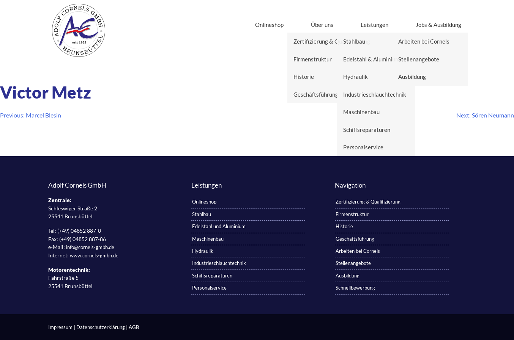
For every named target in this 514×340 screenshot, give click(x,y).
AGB (134, 327)
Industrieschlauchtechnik (219, 263)
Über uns (322, 24)
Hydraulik (202, 251)
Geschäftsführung (355, 239)
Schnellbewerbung (355, 288)
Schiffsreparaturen (212, 276)
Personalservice (209, 288)
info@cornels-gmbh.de (90, 247)
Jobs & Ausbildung (438, 24)
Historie (344, 226)
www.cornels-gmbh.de (94, 255)
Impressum (60, 327)
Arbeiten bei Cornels (358, 251)
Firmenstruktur (352, 214)
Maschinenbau (208, 239)
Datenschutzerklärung (100, 327)
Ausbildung (347, 276)
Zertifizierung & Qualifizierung (368, 202)
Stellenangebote (353, 263)
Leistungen (374, 24)
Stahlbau (201, 214)
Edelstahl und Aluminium (219, 226)
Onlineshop (269, 24)
